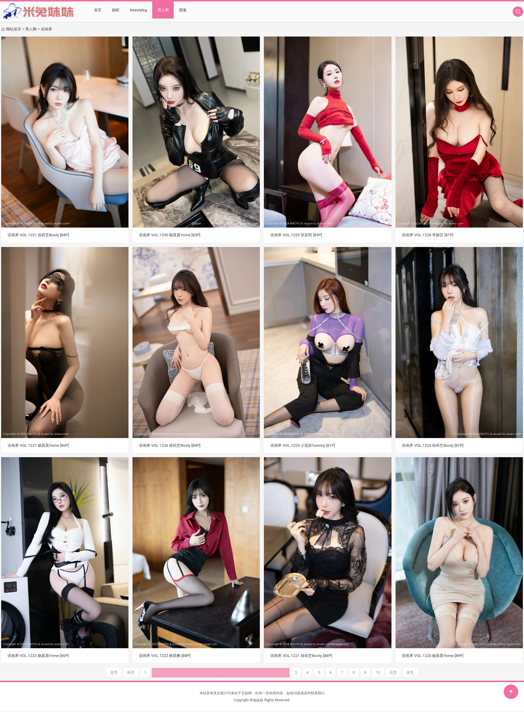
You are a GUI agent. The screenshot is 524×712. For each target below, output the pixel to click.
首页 (98, 11)
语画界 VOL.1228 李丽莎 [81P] (429, 235)
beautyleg (138, 11)
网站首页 (14, 29)
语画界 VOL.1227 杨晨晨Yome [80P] (40, 445)
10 (316, 673)
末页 (350, 673)
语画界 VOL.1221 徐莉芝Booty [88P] (302, 655)
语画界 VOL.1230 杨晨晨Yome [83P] (171, 235)
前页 (192, 673)
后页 (332, 673)
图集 (182, 11)
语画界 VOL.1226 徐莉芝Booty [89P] (171, 445)
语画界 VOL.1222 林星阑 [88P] (166, 655)
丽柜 (115, 11)
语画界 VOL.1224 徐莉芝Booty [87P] (434, 445)
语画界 (49, 29)
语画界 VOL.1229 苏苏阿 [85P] (297, 235)
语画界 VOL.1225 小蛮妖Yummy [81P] (304, 445)
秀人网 (162, 11)
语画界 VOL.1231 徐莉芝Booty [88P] (40, 235)
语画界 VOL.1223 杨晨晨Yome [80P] (40, 655)
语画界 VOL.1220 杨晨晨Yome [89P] (434, 655)
